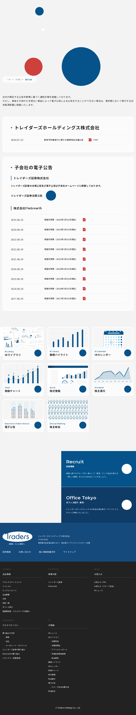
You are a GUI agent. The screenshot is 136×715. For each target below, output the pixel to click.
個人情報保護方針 (47, 551)
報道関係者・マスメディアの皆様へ (17, 611)
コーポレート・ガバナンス (16, 645)
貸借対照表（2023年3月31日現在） (61, 239)
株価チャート (53, 670)
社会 (7, 641)
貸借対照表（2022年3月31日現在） (61, 249)
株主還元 (51, 679)
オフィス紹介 (8, 607)
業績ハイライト (54, 662)
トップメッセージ (10, 590)
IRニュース (98, 590)
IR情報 (18, 79)
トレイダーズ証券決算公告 (33, 195)
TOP (9, 79)
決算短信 (55, 641)
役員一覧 (6, 603)
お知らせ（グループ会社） (104, 586)
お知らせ (98, 574)
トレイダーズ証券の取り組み (14, 649)
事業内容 (52, 574)
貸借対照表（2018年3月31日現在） (61, 288)
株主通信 (55, 658)
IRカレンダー (53, 666)
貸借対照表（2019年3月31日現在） (61, 278)
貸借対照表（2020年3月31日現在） (61, 268)
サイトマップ (69, 551)
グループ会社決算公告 (60, 687)
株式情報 (51, 674)
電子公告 (51, 683)
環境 (7, 637)
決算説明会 (56, 645)
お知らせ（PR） (100, 582)
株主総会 (51, 691)
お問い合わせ (25, 551)
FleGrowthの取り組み (11, 653)
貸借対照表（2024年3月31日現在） (61, 229)
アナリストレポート (59, 649)
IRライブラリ (53, 637)
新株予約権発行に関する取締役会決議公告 (63, 139)
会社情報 (7, 574)
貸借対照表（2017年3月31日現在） (61, 298)
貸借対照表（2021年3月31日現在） (61, 259)
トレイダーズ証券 (55, 582)
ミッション (7, 586)
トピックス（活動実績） (12, 658)
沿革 (4, 598)
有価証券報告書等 (59, 653)
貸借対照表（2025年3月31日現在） (61, 219)
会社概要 (6, 594)
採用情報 (7, 551)
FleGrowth (52, 586)
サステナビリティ (11, 625)
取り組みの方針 (9, 633)
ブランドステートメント (12, 582)
